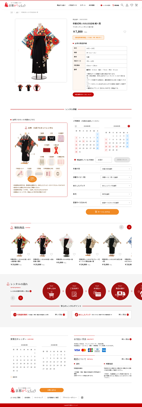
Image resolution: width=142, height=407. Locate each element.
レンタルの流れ (105, 5)
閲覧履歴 (116, 5)
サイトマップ (38, 397)
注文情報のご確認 (53, 397)
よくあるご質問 (15, 397)
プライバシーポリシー (70, 397)
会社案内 (27, 397)
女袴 (17, 12)
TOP (11, 12)
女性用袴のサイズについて (83, 94)
